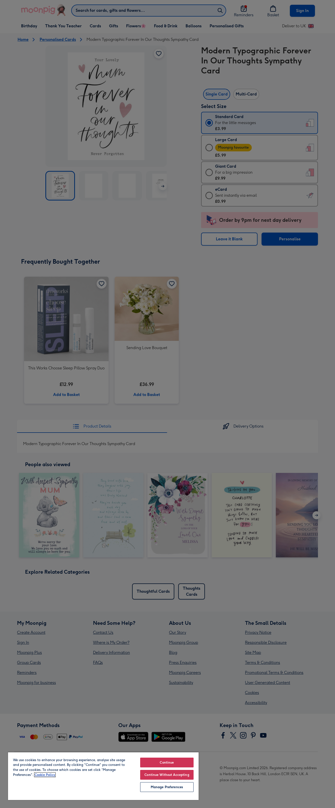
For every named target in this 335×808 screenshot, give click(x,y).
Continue (167, 762)
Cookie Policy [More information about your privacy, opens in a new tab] (45, 775)
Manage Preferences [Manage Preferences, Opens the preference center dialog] (167, 787)
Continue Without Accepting (166, 775)
